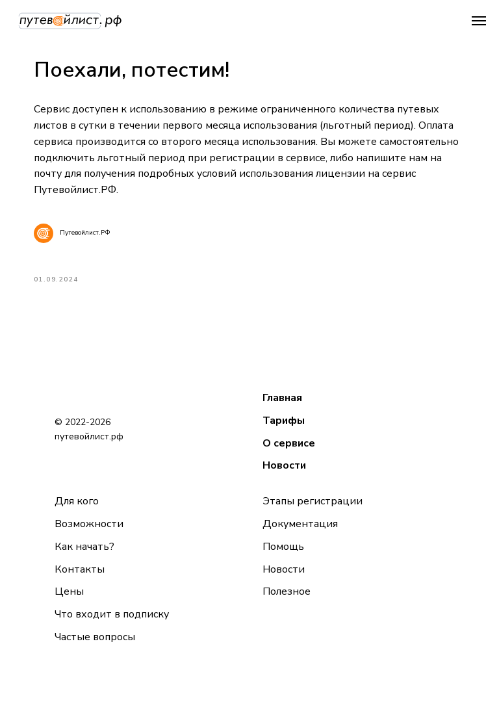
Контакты (80, 578)
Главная (282, 407)
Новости (284, 475)
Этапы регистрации (312, 510)
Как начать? (84, 556)
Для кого (77, 510)
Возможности (89, 533)
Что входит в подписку (112, 623)
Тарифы (283, 429)
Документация (300, 533)
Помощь (283, 556)
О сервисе (288, 452)
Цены (69, 601)
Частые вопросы (95, 646)
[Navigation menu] (479, 20)
